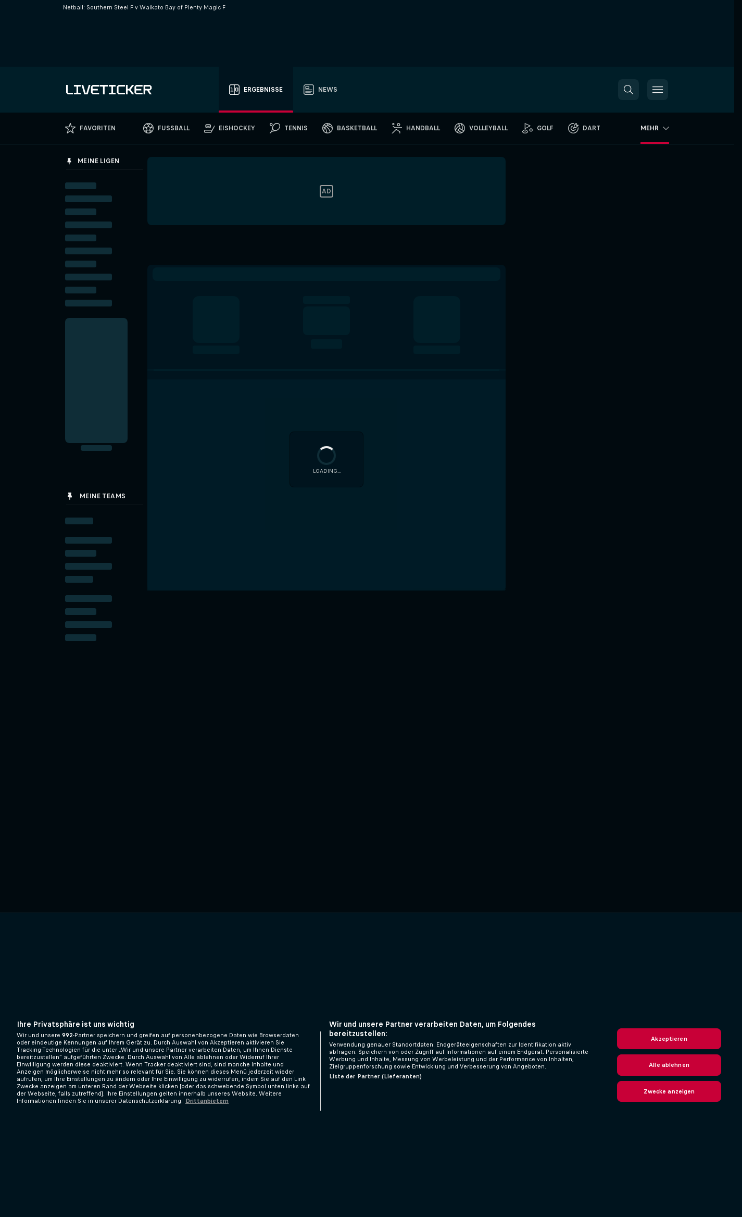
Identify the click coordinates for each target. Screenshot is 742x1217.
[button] (628, 89)
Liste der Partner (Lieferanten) (375, 1076)
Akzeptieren (669, 1038)
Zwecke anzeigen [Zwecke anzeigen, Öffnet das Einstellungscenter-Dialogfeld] (669, 1091)
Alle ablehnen (669, 1064)
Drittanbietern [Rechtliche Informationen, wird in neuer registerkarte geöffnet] (207, 1100)
